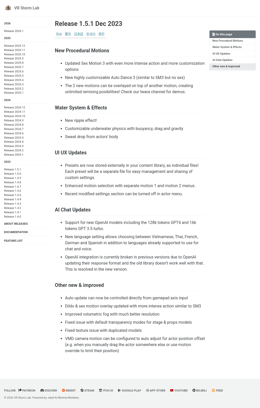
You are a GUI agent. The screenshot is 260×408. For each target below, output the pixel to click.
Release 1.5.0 (12, 174)
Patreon (27, 391)
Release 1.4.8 (12, 183)
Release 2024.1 (14, 155)
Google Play (132, 391)
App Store (159, 391)
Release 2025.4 (14, 80)
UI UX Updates (222, 54)
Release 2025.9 (14, 58)
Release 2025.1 (14, 93)
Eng (59, 34)
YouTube (182, 391)
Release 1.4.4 (12, 200)
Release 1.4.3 (12, 204)
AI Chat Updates (223, 60)
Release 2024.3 (14, 146)
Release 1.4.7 (12, 187)
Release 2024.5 (14, 138)
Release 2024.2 (14, 151)
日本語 (78, 34)
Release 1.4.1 (12, 213)
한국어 (90, 34)
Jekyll (51, 397)
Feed (221, 391)
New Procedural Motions (228, 41)
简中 (102, 34)
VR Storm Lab (26, 8)
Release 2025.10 (14, 54)
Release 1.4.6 (12, 191)
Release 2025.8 (14, 63)
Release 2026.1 (14, 31)
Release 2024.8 (14, 125)
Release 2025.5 (14, 76)
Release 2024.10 (14, 116)
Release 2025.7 (14, 67)
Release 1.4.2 (12, 208)
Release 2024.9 (14, 121)
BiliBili (203, 391)
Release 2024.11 (14, 112)
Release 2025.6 (14, 71)
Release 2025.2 (14, 88)
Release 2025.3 (14, 84)
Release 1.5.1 (12, 170)
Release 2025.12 (14, 46)
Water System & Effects (227, 47)
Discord (49, 391)
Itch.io (108, 391)
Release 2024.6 (14, 133)
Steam (89, 391)
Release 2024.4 (14, 142)
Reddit (70, 391)
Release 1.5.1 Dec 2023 (88, 23)
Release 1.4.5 (12, 196)
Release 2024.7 (14, 129)
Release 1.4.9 (12, 178)
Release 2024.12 (14, 108)
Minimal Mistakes (69, 397)
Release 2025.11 (14, 50)
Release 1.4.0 (12, 217)
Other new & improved (226, 67)
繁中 (68, 34)
